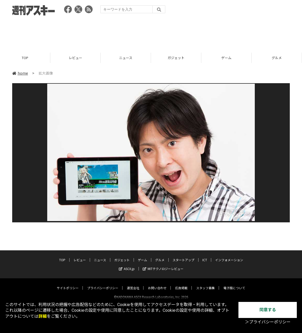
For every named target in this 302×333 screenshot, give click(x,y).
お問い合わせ (157, 283)
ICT (204, 255)
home (20, 73)
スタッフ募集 (205, 283)
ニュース (125, 57)
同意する (267, 309)
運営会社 (133, 283)
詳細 (42, 316)
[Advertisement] (151, 32)
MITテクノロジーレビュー (163, 264)
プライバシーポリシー (102, 283)
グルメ (277, 57)
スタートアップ (183, 255)
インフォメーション (229, 255)
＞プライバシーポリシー (268, 322)
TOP (25, 57)
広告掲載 (181, 283)
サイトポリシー (68, 283)
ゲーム (226, 57)
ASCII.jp (127, 264)
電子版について (234, 283)
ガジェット (176, 57)
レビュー (75, 57)
